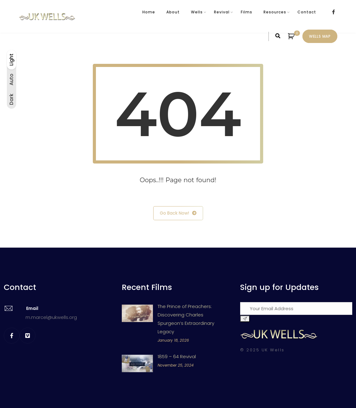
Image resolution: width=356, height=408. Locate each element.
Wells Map (320, 36)
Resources (274, 12)
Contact (306, 12)
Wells (197, 12)
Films (246, 12)
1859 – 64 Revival (177, 356)
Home (148, 12)
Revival (222, 12)
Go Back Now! (178, 213)
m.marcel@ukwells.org (51, 317)
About (173, 12)
